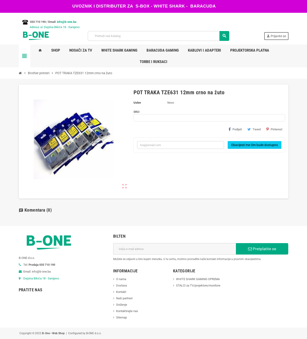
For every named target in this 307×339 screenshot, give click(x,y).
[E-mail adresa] (174, 249)
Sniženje (121, 304)
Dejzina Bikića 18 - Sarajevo (41, 278)
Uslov (137, 102)
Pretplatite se (262, 249)
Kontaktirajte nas (127, 311)
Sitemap (121, 317)
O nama (121, 279)
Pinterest (274, 129)
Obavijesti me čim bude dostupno (254, 145)
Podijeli (235, 129)
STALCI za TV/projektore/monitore (198, 285)
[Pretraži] (158, 36)
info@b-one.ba (66, 22)
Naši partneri (124, 298)
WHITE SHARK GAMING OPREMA (198, 279)
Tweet (254, 129)
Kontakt (121, 292)
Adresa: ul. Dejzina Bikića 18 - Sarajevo (49, 27)
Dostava (121, 285)
